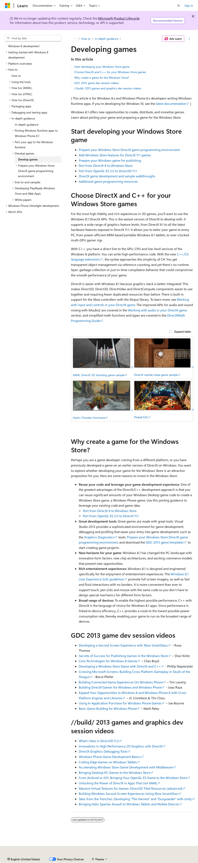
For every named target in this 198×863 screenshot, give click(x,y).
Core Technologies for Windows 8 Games (108, 661)
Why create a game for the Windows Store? (101, 78)
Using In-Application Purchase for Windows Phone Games (120, 703)
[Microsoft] (7, 5)
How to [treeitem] (16, 76)
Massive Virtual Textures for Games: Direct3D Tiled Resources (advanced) (131, 788)
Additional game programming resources (108, 181)
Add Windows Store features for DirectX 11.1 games (115, 155)
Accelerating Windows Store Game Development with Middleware (126, 767)
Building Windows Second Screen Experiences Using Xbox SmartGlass (128, 793)
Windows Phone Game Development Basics (110, 756)
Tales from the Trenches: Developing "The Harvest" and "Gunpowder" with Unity (135, 799)
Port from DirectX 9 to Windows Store (105, 165)
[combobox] (33, 38)
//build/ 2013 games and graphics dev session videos (107, 88)
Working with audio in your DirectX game (157, 310)
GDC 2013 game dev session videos (96, 83)
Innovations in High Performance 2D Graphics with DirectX (120, 746)
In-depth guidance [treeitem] (26, 124)
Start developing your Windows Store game (101, 67)
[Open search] (179, 5)
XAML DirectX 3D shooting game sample (98, 375)
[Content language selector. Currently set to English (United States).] (24, 859)
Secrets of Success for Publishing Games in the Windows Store (123, 656)
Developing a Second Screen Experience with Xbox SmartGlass (123, 645)
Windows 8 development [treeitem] (23, 46)
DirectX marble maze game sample (156, 375)
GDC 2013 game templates (165, 542)
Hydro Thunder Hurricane (89, 418)
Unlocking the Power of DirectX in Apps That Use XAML (118, 783)
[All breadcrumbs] (74, 38)
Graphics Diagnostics (99, 537)
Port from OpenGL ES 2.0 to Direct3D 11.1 (108, 171)
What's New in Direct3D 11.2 (99, 741)
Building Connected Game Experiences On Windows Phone (121, 682)
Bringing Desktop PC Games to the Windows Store (114, 772)
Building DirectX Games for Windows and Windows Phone (120, 687)
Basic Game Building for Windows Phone (108, 708)
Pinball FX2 (141, 417)
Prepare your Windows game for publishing (110, 160)
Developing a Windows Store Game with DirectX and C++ (120, 666)
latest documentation (171, 103)
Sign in (188, 5)
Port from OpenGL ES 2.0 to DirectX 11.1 (111, 516)
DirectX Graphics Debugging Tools (103, 751)
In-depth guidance (106, 39)
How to (85, 39)
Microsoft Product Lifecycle (119, 18)
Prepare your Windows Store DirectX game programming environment (129, 149)
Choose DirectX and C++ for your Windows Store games (110, 72)
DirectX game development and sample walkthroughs (117, 176)
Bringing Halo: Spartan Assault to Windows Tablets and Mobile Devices (129, 804)
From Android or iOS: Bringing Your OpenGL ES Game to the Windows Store (133, 777)
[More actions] (189, 38)
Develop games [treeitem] (28, 159)
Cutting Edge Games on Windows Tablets (108, 762)
